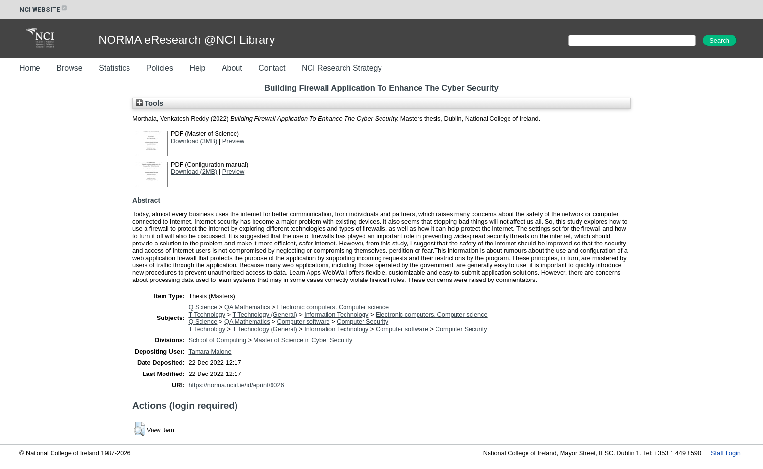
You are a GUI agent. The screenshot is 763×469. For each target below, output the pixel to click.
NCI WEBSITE (43, 9)
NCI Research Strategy (342, 68)
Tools (149, 103)
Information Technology (336, 314)
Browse (69, 68)
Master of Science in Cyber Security (303, 340)
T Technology (206, 314)
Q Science (202, 307)
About (232, 68)
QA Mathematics (247, 307)
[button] (139, 429)
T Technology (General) (264, 314)
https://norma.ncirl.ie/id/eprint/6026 (236, 385)
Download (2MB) (194, 171)
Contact (271, 68)
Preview (233, 141)
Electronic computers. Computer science (333, 307)
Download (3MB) (194, 141)
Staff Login (726, 453)
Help (197, 68)
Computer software (303, 321)
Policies (159, 68)
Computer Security (362, 321)
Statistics (114, 68)
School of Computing (217, 340)
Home (29, 68)
